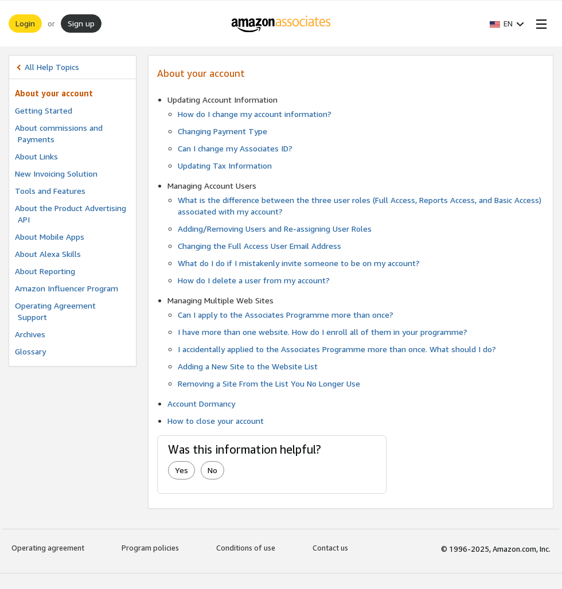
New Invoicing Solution (56, 173)
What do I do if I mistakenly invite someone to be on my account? (299, 263)
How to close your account (215, 421)
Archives (30, 334)
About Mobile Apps (49, 236)
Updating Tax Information (225, 165)
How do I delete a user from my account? (254, 280)
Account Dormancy (201, 403)
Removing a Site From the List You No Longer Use (269, 383)
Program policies (150, 547)
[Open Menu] (539, 23)
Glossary (30, 351)
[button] (507, 23)
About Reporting (45, 271)
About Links (36, 156)
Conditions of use (245, 547)
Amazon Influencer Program (66, 288)
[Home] (281, 23)
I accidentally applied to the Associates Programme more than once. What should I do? (337, 349)
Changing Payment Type (222, 131)
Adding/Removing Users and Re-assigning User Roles (275, 228)
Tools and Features (50, 191)
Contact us (330, 547)
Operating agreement (47, 547)
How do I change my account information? (254, 114)
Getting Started (43, 110)
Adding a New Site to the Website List (248, 366)
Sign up (81, 23)
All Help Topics (52, 67)
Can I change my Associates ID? (235, 148)
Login (25, 23)
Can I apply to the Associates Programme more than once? (285, 314)
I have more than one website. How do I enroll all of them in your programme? (322, 332)
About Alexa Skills (48, 254)
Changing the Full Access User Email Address (259, 246)
